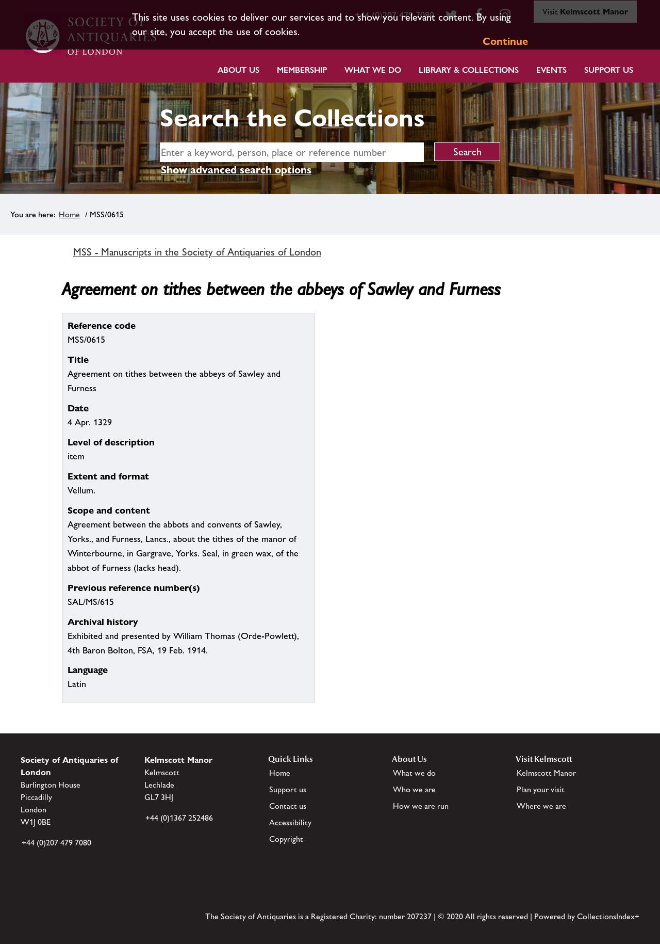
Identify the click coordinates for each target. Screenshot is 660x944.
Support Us (608, 70)
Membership (302, 70)
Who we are (414, 789)
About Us (238, 70)
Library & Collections (469, 70)
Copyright (286, 839)
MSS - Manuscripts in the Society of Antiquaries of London (197, 252)
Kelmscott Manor (546, 773)
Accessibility (290, 822)
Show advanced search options (236, 170)
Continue (505, 41)
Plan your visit (541, 789)
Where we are (541, 806)
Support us (287, 789)
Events (551, 70)
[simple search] (292, 152)
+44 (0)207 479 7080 (56, 842)
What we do (372, 70)
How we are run (421, 806)
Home (69, 214)
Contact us (287, 806)
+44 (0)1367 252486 (179, 818)
